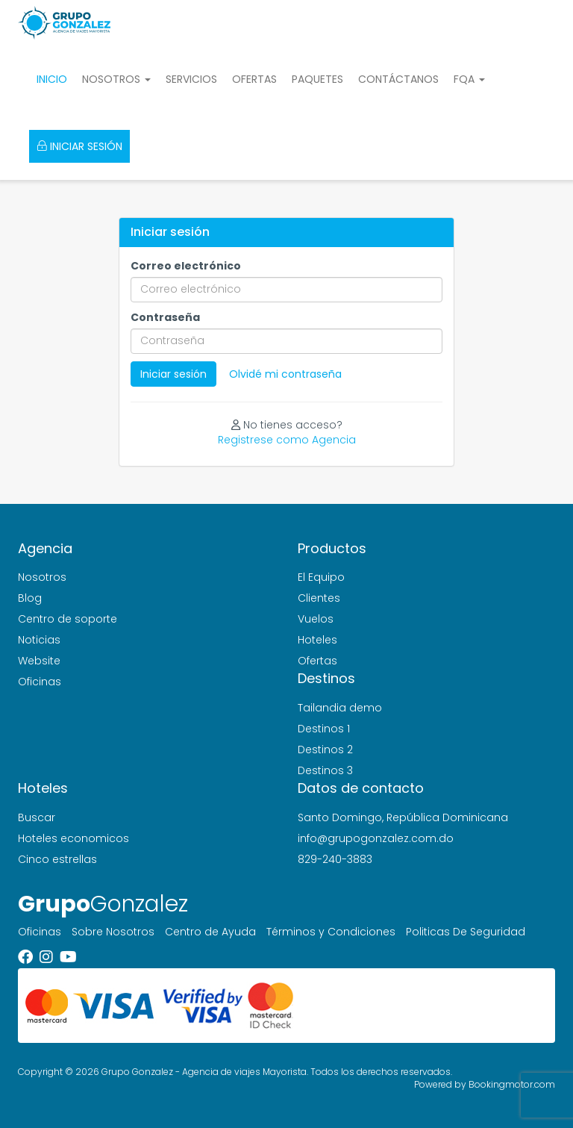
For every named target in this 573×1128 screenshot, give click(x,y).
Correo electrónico (186, 265)
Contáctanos (398, 79)
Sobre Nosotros (113, 931)
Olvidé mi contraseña (285, 374)
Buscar (36, 817)
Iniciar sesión (79, 146)
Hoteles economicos (73, 838)
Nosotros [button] (116, 79)
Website (39, 660)
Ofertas (254, 79)
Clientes (319, 598)
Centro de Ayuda (210, 931)
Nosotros (42, 577)
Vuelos (316, 618)
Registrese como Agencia (287, 439)
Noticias (39, 639)
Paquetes (317, 79)
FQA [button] (469, 79)
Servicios (191, 79)
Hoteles (317, 639)
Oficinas (39, 681)
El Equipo (321, 577)
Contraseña (165, 317)
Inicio (52, 79)
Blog (30, 598)
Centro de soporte (67, 618)
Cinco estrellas (57, 859)
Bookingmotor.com (512, 1084)
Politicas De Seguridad (465, 931)
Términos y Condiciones (330, 931)
